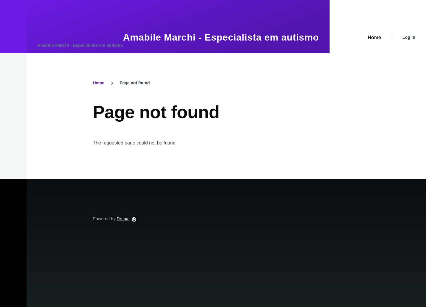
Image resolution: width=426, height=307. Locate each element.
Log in (408, 37)
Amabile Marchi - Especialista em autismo (221, 37)
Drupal (123, 218)
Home (98, 83)
